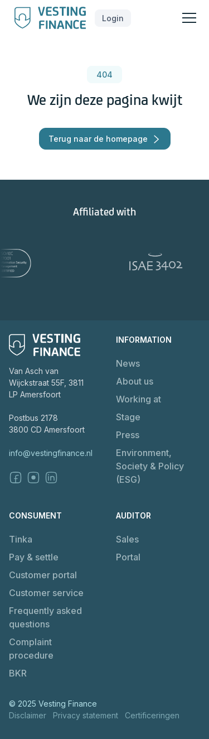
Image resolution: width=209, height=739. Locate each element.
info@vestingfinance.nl (51, 453)
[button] (113, 18)
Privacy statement (85, 715)
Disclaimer (27, 715)
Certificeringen (152, 715)
